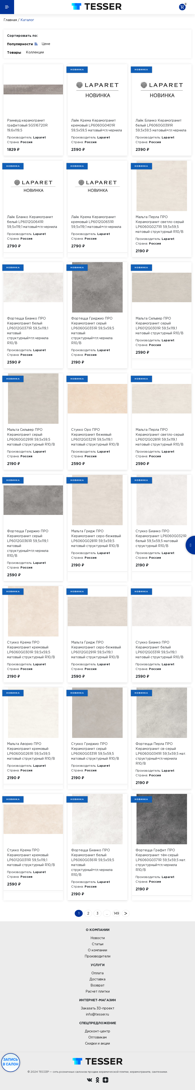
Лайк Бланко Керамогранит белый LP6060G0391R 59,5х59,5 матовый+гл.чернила (161, 125)
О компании (97, 950)
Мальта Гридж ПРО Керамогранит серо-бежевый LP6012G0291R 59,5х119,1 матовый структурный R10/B (96, 649)
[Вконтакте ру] (89, 1080)
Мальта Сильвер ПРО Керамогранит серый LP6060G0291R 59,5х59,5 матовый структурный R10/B (31, 437)
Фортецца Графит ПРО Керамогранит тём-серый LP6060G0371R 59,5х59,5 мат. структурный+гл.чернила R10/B (161, 860)
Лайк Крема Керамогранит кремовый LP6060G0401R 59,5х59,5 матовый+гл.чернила (96, 125)
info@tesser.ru (97, 1014)
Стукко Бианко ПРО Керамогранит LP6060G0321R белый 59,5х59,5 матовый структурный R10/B (161, 538)
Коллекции (35, 52)
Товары (14, 52)
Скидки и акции (97, 1043)
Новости (97, 938)
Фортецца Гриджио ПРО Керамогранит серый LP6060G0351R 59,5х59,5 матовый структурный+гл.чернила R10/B (92, 330)
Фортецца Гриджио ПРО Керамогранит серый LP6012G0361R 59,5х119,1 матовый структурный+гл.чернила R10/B (27, 543)
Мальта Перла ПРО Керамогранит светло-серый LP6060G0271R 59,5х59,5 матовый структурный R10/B (160, 224)
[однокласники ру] (97, 1080)
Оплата (97, 973)
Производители (97, 956)
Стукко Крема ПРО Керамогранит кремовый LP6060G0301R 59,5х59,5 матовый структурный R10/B (31, 649)
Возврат (97, 985)
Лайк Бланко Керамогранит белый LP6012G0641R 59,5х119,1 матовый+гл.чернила (32, 222)
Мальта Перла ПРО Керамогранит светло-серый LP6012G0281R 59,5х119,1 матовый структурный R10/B (160, 437)
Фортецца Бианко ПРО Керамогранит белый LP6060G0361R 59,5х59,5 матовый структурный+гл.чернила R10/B (92, 862)
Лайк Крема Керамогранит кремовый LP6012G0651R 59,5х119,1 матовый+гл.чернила (96, 222)
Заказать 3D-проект (97, 1008)
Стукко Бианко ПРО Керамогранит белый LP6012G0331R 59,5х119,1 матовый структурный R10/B (159, 649)
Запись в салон (11, 1061)
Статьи (97, 944)
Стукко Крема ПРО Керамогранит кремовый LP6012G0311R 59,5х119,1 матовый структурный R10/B (31, 857)
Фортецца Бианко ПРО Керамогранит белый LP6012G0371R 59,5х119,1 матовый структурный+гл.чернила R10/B (27, 330)
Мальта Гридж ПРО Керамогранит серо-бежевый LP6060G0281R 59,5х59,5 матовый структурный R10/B (96, 538)
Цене (46, 44)
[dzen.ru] (105, 1080)
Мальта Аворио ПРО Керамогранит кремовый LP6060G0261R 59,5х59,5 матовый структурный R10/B (31, 751)
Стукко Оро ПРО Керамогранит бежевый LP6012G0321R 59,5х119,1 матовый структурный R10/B (95, 437)
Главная (10, 20)
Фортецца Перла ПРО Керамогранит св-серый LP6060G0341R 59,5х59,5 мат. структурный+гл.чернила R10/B (161, 753)
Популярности (22, 44)
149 (116, 913)
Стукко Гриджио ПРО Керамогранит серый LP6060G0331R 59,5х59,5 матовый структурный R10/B (95, 751)
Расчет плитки (98, 991)
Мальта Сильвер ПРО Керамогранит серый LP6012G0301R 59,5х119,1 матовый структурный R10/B (159, 325)
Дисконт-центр (97, 1031)
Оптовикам (97, 1037)
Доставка (97, 979)
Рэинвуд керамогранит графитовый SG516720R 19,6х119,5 (27, 125)
